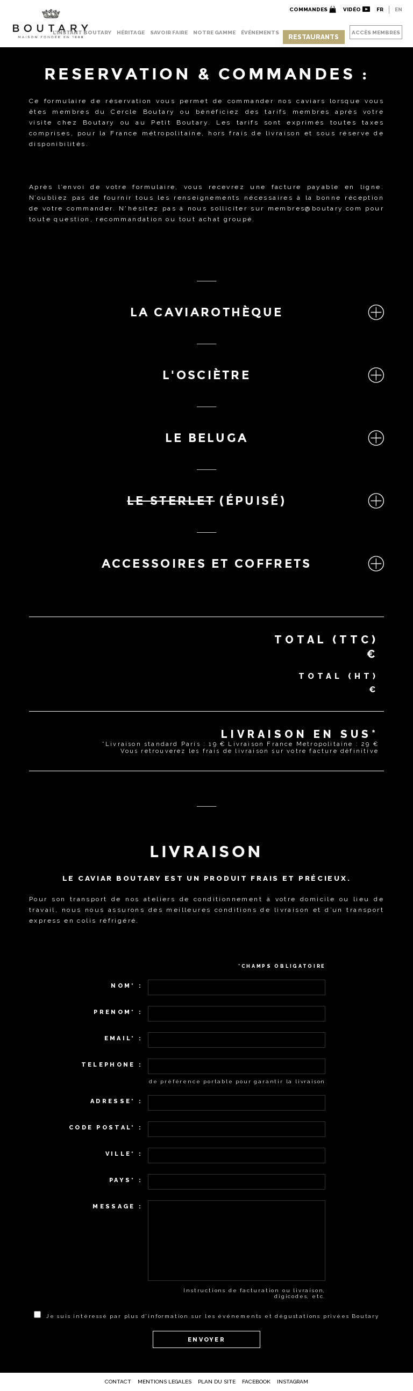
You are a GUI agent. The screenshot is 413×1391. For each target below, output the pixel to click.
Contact (118, 1382)
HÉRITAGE (131, 32)
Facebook (256, 1382)
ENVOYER (206, 1339)
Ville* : (124, 1153)
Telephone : (112, 1064)
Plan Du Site (217, 1382)
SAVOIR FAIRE (169, 32)
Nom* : (127, 985)
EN (398, 9)
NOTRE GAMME (214, 32)
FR (379, 9)
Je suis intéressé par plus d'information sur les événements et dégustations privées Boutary (212, 1316)
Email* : (123, 1038)
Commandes (308, 9)
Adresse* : (116, 1101)
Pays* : (126, 1180)
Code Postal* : (106, 1127)
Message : (117, 1206)
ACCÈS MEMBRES (376, 32)
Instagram (292, 1382)
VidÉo (352, 9)
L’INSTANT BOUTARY (82, 32)
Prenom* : (118, 1012)
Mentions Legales (164, 1382)
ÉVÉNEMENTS (260, 32)
